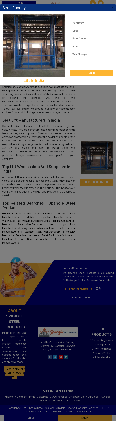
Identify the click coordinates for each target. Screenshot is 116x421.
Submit (92, 73)
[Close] (112, 6)
